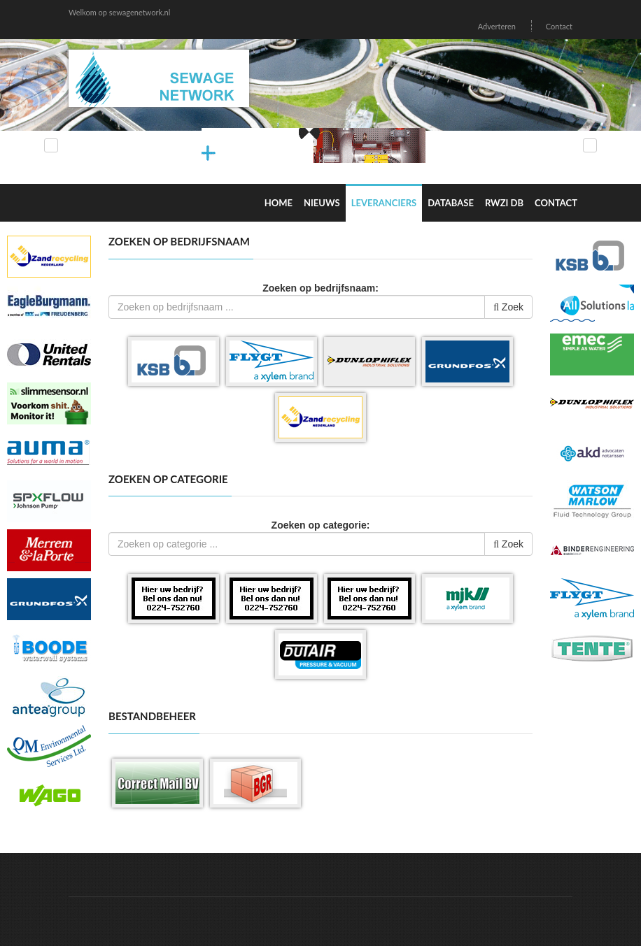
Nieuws (322, 202)
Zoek (508, 307)
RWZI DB (504, 202)
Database (451, 202)
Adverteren (497, 26)
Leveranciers (384, 202)
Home (279, 202)
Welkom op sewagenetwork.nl (119, 12)
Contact (559, 26)
